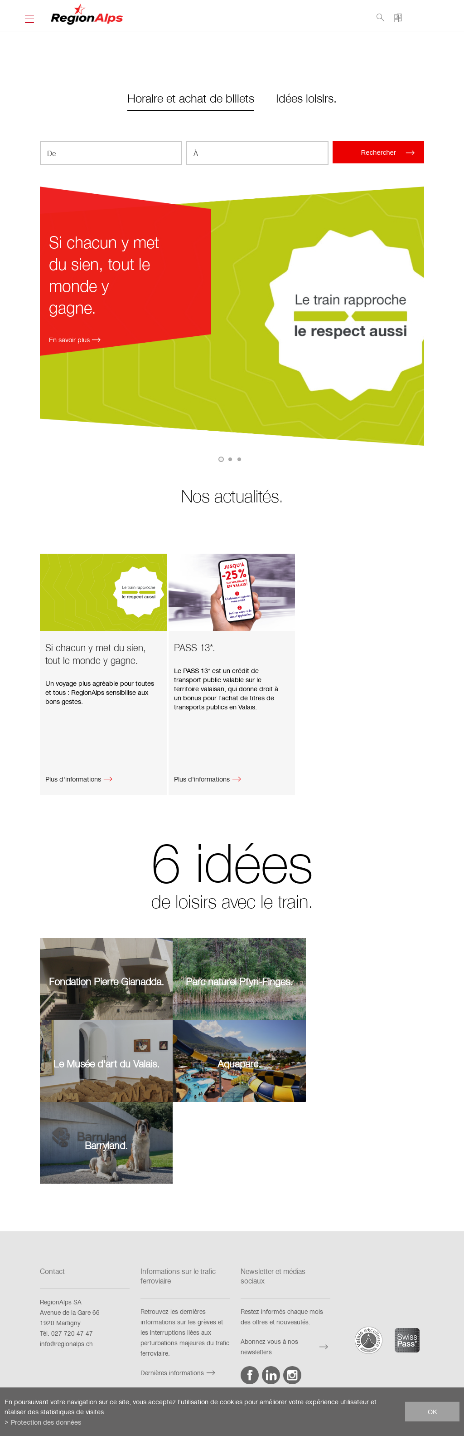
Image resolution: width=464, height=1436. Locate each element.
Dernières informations (179, 1284)
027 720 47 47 (72, 1245)
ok (432, 1411)
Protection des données (303, 1354)
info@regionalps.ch (66, 1255)
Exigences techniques (126, 1354)
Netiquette (361, 1354)
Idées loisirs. (306, 98)
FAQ (77, 1354)
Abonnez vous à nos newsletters (285, 1258)
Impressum (183, 1354)
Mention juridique (235, 1354)
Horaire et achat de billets (190, 98)
